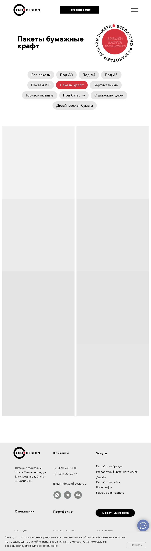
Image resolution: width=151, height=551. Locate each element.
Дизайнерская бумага (74, 105)
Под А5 (111, 75)
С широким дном (108, 95)
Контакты (61, 453)
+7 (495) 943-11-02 (65, 468)
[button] (79, 10)
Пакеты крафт (72, 85)
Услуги (101, 453)
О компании (24, 511)
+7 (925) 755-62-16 (65, 474)
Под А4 (88, 75)
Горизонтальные (39, 95)
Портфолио (63, 511)
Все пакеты (41, 75)
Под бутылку (74, 95)
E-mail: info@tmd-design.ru (69, 483)
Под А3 (66, 75)
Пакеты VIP (40, 85)
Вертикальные (105, 85)
